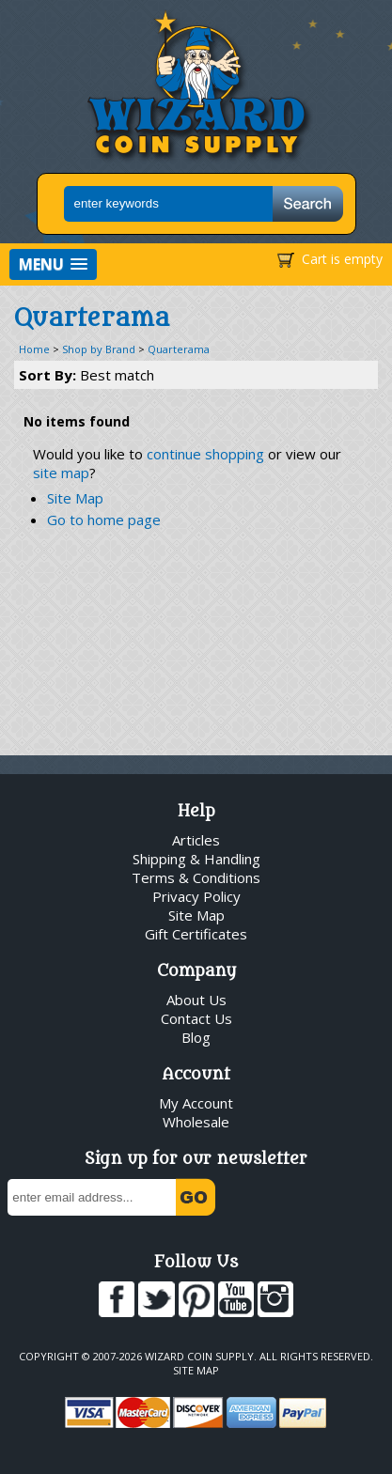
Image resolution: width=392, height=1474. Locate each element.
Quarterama (179, 349)
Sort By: (86, 374)
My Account (196, 1103)
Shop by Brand (98, 349)
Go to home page (104, 519)
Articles (196, 839)
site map (61, 472)
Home (34, 349)
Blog (196, 1037)
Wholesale (196, 1121)
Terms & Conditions (196, 877)
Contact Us (196, 1018)
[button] (53, 264)
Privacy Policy (196, 896)
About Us (196, 999)
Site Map (75, 498)
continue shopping (205, 453)
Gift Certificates (196, 933)
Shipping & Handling (196, 858)
